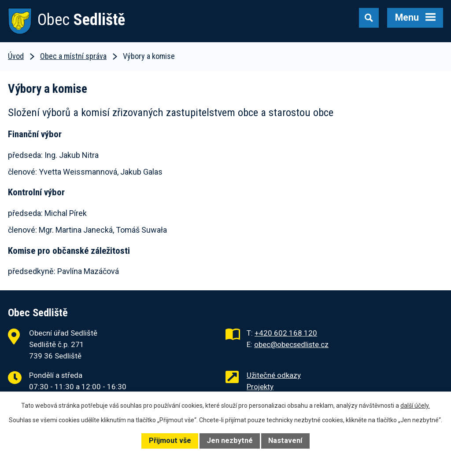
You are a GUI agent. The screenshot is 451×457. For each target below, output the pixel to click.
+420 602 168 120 (286, 333)
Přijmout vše (170, 440)
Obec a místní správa (73, 56)
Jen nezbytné (230, 440)
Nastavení (285, 440)
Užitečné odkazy (274, 375)
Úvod (16, 56)
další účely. (415, 405)
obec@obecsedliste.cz (291, 344)
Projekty (260, 386)
